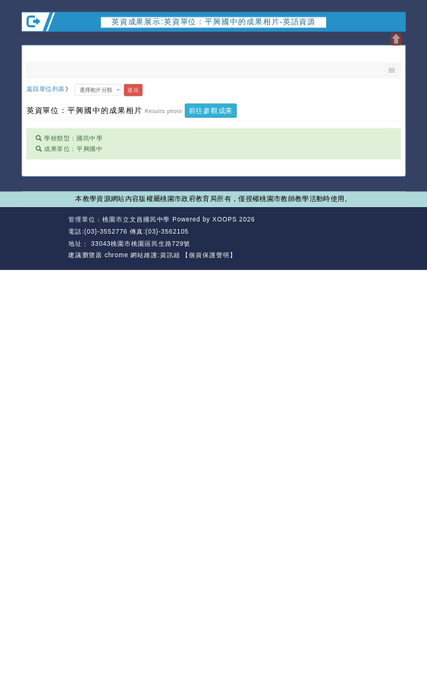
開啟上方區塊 (396, 39)
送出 (132, 89)
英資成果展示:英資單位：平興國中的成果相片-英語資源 (213, 21)
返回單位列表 (46, 89)
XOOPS (224, 219)
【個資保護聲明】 (209, 255)
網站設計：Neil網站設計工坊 (43, 237)
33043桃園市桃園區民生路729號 (139, 243)
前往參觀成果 (211, 110)
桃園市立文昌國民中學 (136, 219)
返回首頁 (351, 231)
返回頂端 (390, 231)
